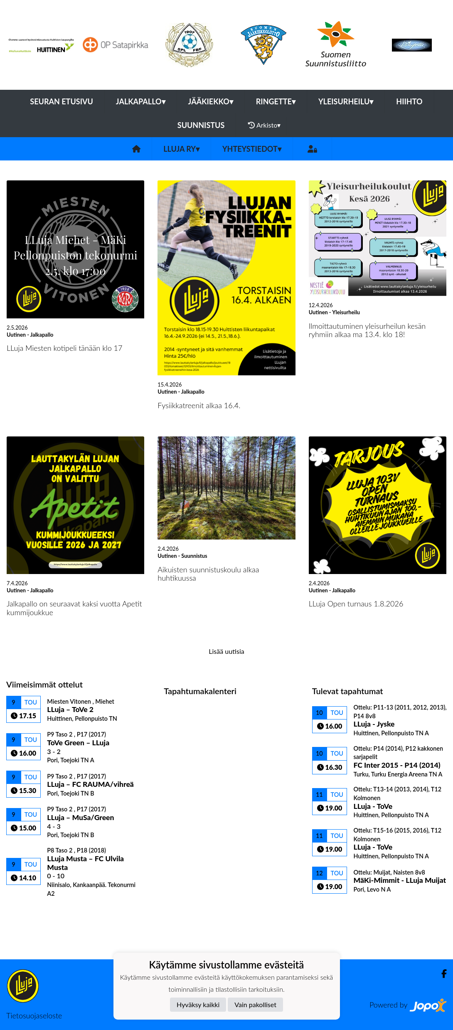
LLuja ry (181, 148)
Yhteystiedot (251, 148)
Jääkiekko (210, 101)
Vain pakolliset (255, 1004)
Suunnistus (201, 125)
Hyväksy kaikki (198, 1004)
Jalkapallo (140, 101)
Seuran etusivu (61, 101)
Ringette (275, 101)
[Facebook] (441, 973)
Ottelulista (27, 911)
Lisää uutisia (226, 651)
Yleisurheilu (345, 101)
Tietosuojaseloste (34, 1015)
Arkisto (264, 125)
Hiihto (409, 101)
